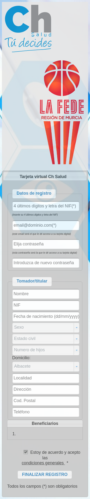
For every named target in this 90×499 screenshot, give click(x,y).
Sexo (19, 327)
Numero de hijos (29, 349)
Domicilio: (21, 357)
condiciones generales (43, 463)
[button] (45, 475)
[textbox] (46, 206)
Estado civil (25, 338)
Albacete (22, 366)
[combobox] (46, 328)
